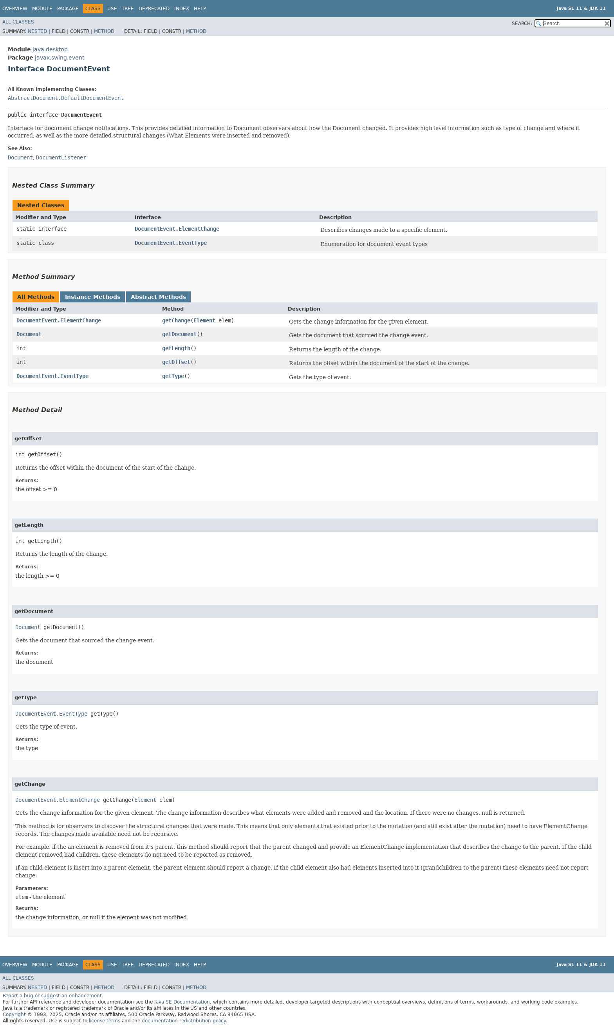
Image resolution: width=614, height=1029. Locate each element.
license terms (104, 1021)
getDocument (179, 334)
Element (204, 320)
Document (29, 334)
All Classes (18, 22)
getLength (176, 348)
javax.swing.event (59, 57)
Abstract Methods (158, 297)
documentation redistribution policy (184, 1021)
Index (181, 8)
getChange (176, 320)
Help (200, 8)
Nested (37, 31)
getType (173, 376)
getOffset (176, 362)
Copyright (14, 1014)
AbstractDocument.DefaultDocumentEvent (66, 98)
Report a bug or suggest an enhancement (52, 995)
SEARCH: (522, 23)
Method (104, 31)
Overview (14, 8)
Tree (128, 8)
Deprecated (154, 8)
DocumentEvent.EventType (171, 243)
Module (42, 8)
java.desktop (50, 49)
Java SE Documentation (182, 1002)
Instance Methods (92, 297)
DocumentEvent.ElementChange (177, 229)
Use (112, 8)
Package (68, 8)
